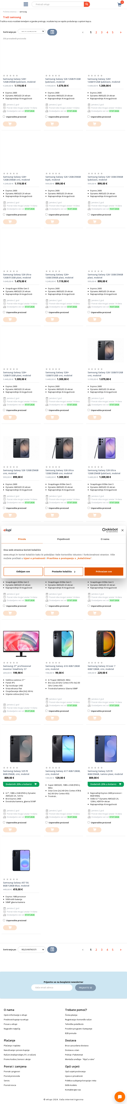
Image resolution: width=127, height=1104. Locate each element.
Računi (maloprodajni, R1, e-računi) (20, 1054)
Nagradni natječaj (12, 1028)
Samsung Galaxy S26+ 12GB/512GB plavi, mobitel (17, 374)
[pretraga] (87, 4)
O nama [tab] (105, 539)
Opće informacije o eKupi (15, 1015)
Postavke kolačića (63, 571)
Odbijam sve (23, 571)
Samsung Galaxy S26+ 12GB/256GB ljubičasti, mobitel (19, 80)
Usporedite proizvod (14, 116)
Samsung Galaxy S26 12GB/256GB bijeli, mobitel (63, 178)
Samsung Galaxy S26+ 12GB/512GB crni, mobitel (58, 374)
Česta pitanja (71, 1015)
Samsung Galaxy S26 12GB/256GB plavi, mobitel (105, 276)
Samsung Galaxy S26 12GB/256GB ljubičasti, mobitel (105, 178)
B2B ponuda (70, 1033)
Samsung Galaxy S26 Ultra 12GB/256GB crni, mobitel (59, 472)
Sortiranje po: (9, 32)
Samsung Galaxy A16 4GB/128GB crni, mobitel (62, 667)
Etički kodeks (71, 1085)
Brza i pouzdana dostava (76, 1045)
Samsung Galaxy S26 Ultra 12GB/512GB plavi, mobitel (17, 276)
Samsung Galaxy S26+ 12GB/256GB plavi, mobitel (59, 276)
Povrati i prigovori (12, 1071)
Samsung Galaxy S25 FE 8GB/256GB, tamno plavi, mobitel (105, 773)
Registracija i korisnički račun (78, 1019)
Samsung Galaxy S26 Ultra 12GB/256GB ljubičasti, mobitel (104, 472)
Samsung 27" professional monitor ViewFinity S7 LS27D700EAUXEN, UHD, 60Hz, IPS (20, 668)
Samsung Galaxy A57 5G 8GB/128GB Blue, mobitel (16, 884)
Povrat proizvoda (12, 1076)
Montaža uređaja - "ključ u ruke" (80, 1059)
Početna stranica (9, 12)
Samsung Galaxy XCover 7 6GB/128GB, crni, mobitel (101, 667)
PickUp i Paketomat (74, 1054)
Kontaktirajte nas (73, 1089)
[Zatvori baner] (122, 530)
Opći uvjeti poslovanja (75, 1071)
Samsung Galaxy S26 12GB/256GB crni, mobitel (20, 472)
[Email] (51, 987)
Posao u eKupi (10, 1024)
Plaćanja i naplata (12, 1045)
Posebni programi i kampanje (78, 1028)
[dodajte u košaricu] (10, 123)
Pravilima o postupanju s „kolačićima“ (69, 558)
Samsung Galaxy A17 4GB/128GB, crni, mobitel (62, 773)
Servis (7, 1080)
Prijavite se (85, 987)
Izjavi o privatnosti (34, 558)
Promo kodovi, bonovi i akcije (17, 1059)
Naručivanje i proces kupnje (17, 1050)
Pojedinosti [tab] (63, 539)
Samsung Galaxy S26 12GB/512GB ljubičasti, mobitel (63, 80)
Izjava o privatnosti (74, 1076)
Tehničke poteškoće (74, 1024)
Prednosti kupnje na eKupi (16, 1019)
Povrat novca (10, 1085)
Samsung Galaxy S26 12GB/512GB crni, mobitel (105, 374)
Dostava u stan (72, 1050)
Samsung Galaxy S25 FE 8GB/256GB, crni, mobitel (16, 773)
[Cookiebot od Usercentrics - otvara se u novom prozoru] (104, 530)
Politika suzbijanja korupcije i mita (80, 1080)
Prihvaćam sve (104, 571)
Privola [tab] (22, 539)
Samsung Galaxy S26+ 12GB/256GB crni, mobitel (16, 178)
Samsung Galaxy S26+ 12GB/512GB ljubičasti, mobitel (104, 80)
